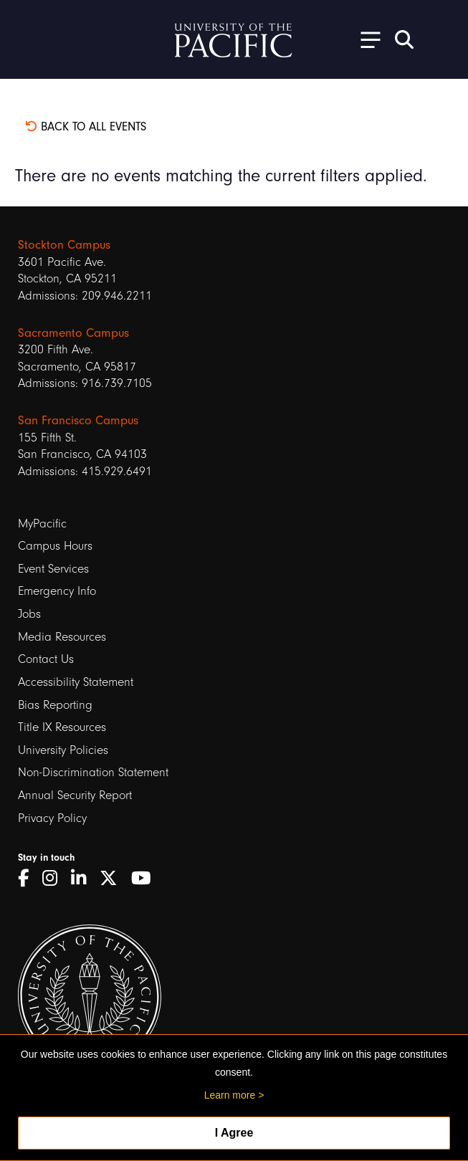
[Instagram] (54, 878)
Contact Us (46, 659)
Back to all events (85, 126)
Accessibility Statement (75, 682)
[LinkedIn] (83, 878)
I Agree (234, 1133)
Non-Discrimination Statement (93, 772)
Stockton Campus (64, 245)
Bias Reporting (55, 705)
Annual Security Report (75, 795)
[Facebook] (28, 878)
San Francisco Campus (78, 420)
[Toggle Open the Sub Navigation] (365, 39)
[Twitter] (114, 878)
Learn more (230, 1095)
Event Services (53, 568)
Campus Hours (55, 546)
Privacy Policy (52, 818)
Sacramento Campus (73, 333)
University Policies (63, 750)
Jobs (29, 614)
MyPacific (42, 523)
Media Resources (62, 637)
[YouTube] (146, 878)
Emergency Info (57, 591)
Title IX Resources (62, 727)
